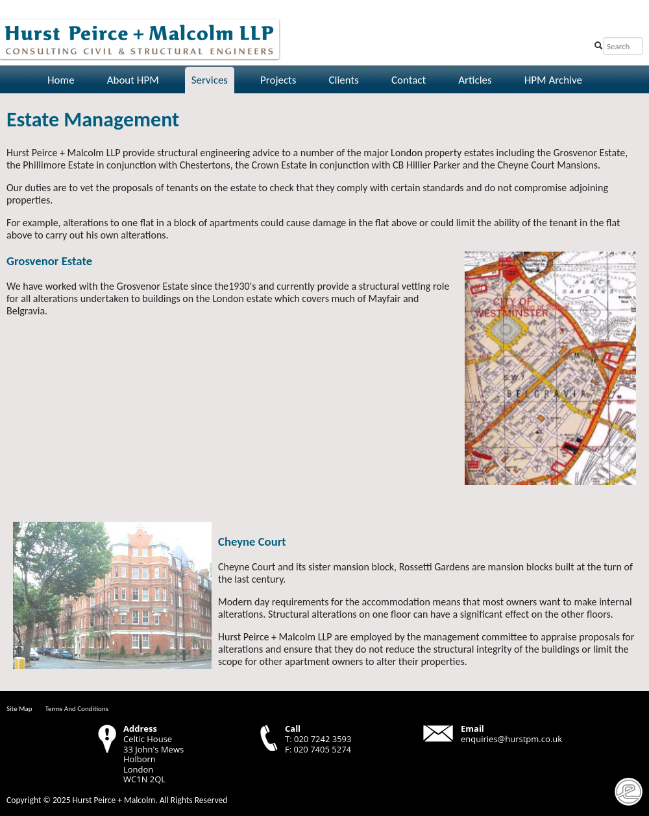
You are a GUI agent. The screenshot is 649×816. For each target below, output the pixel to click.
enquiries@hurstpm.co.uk (511, 739)
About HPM (133, 80)
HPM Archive (553, 80)
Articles (474, 80)
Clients (343, 80)
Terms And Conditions (76, 709)
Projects (278, 80)
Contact (408, 80)
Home (61, 80)
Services (209, 80)
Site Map (19, 709)
